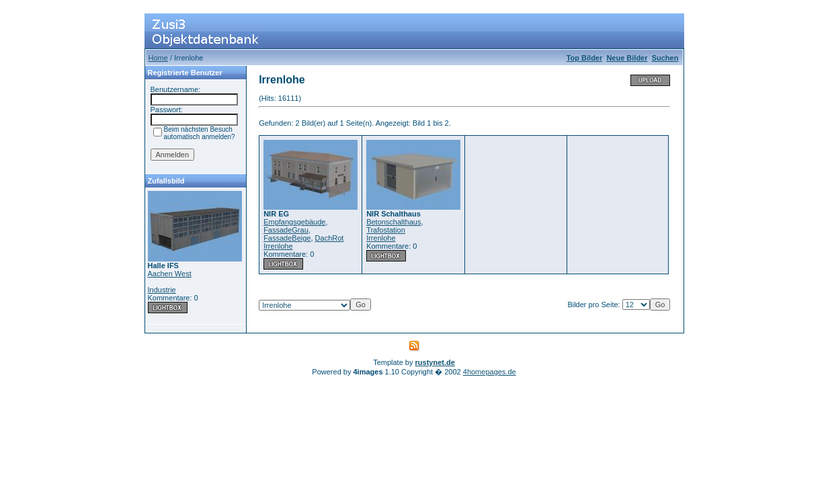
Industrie (162, 290)
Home (158, 58)
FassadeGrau (285, 230)
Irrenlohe (277, 246)
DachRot (329, 238)
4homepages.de (489, 372)
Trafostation (385, 230)
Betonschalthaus (393, 222)
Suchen (665, 58)
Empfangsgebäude (294, 222)
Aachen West (170, 274)
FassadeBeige (286, 238)
